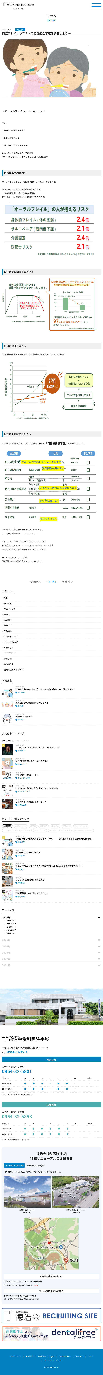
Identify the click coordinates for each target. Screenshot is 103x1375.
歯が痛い (8, 625)
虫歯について (9, 609)
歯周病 (7, 614)
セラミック (9, 647)
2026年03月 (11, 927)
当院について (15, 1356)
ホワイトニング (10, 636)
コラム (90, 1356)
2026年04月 (11, 923)
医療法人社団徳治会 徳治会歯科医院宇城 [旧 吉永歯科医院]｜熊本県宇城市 (18, 4)
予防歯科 (8, 631)
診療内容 (42, 1356)
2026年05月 (11, 920)
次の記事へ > (67, 581)
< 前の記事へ (35, 581)
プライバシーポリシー (53, 1360)
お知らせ (8, 658)
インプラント (9, 653)
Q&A (53, 1356)
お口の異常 (9, 664)
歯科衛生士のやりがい (13, 669)
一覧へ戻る (51, 581)
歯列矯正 (8, 620)
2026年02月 (11, 930)
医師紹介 (30, 1356)
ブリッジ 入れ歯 (11, 642)
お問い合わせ (65, 1356)
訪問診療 (8, 603)
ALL (5, 598)
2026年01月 (11, 933)
